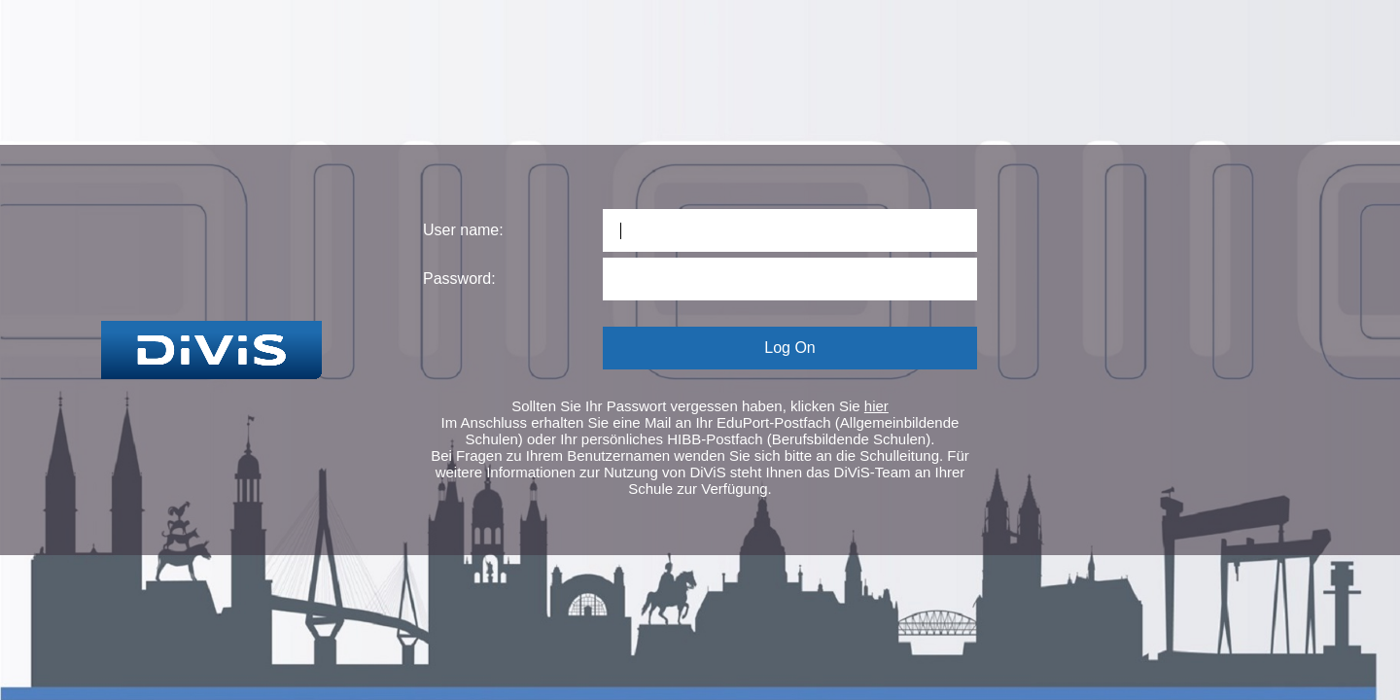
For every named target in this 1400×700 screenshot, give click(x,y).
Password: (459, 278)
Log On (789, 347)
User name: (463, 230)
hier (876, 406)
